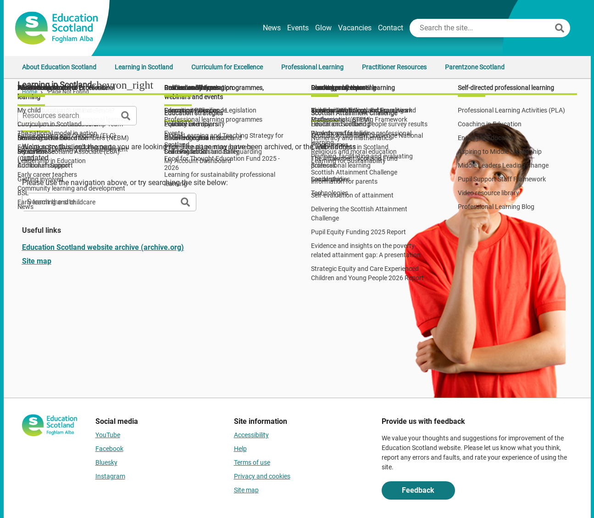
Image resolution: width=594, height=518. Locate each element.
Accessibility (251, 435)
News (272, 27)
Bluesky (106, 462)
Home (29, 92)
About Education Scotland (59, 67)
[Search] (559, 28)
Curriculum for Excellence (227, 67)
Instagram (110, 476)
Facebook (109, 448)
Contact (390, 27)
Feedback (418, 490)
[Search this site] (481, 28)
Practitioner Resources (394, 67)
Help (240, 448)
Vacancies (355, 27)
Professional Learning (312, 67)
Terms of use (252, 462)
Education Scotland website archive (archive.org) (103, 247)
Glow (323, 27)
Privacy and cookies (262, 476)
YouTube (107, 435)
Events (298, 27)
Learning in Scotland (144, 67)
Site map (36, 261)
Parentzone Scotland (475, 67)
